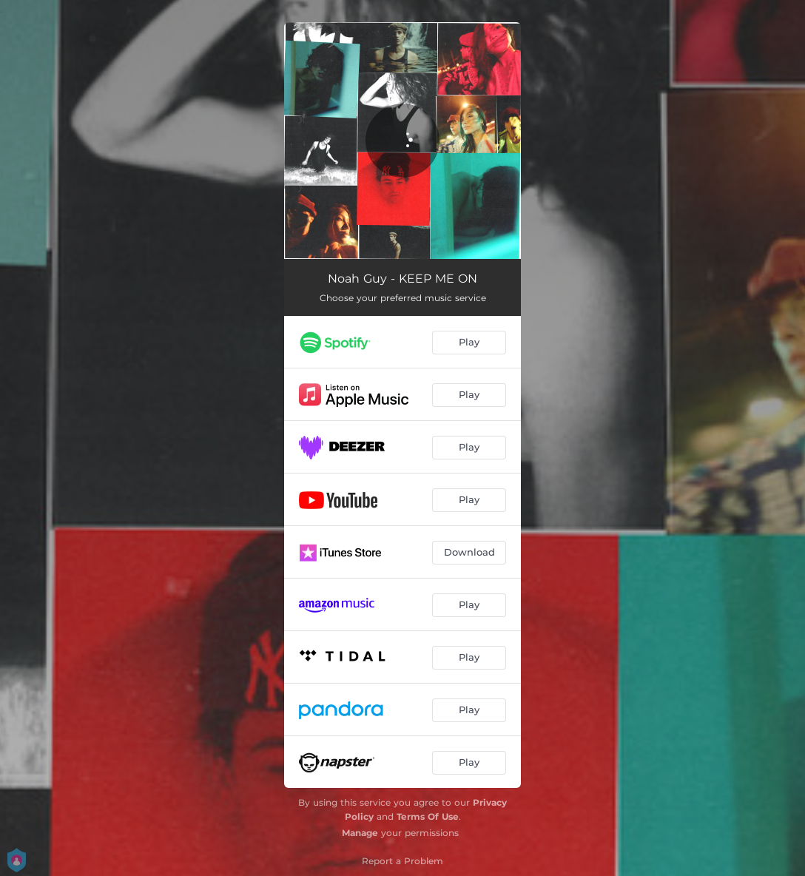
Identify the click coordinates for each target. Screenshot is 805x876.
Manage (360, 832)
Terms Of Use (428, 816)
